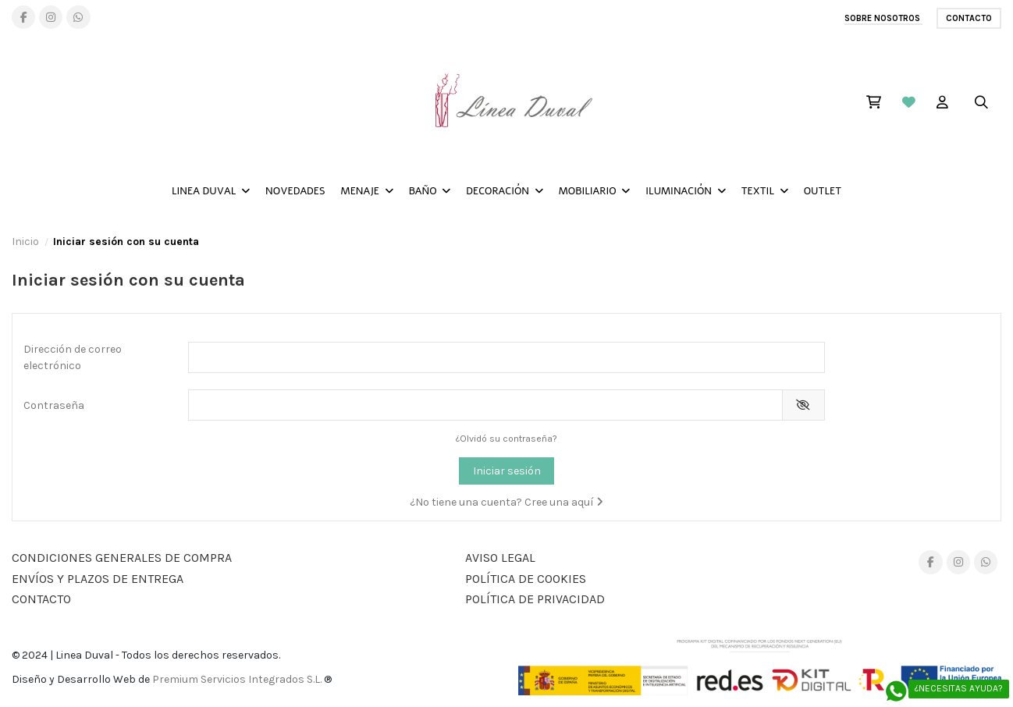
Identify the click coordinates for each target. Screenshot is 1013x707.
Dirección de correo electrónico (72, 357)
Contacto (969, 18)
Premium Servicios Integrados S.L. (237, 679)
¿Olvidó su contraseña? (506, 438)
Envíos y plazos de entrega (97, 578)
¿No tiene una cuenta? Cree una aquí (506, 502)
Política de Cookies (525, 578)
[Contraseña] (485, 405)
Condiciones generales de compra (122, 557)
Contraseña (53, 405)
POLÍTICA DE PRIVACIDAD (535, 599)
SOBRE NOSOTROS (883, 18)
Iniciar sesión (507, 471)
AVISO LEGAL (500, 557)
